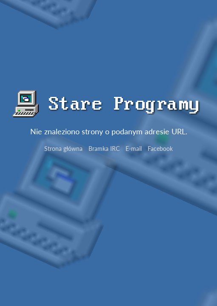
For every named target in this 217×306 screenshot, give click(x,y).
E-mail (134, 148)
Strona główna (63, 148)
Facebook (160, 148)
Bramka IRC (104, 148)
